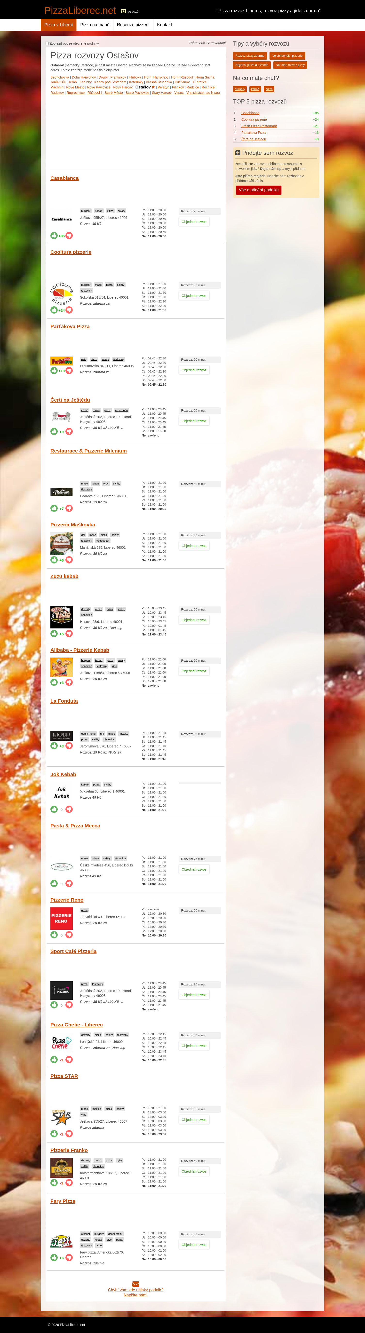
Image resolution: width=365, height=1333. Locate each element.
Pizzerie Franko (69, 1150)
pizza (110, 210)
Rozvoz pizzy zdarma (249, 55)
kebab (98, 210)
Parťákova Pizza (70, 326)
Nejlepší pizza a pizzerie (251, 65)
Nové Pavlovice (99, 87)
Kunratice (200, 82)
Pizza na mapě (94, 24)
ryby (105, 483)
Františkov (119, 77)
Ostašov (145, 87)
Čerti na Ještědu (70, 400)
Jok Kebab (63, 774)
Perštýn (164, 87)
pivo (109, 1239)
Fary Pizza (62, 1201)
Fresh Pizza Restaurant (259, 126)
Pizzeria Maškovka (72, 524)
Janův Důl (57, 82)
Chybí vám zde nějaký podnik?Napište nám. (135, 1290)
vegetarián (121, 410)
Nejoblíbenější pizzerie (287, 55)
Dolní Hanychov (84, 77)
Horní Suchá (205, 77)
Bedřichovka (59, 77)
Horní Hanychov (156, 77)
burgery (85, 210)
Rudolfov (57, 93)
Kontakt (164, 24)
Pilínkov (178, 87)
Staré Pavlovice (137, 93)
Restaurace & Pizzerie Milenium (88, 450)
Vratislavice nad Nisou (203, 93)
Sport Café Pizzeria (73, 951)
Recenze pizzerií (133, 24)
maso (98, 284)
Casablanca (64, 178)
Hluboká (135, 77)
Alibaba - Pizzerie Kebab (79, 650)
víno (114, 666)
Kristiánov (182, 82)
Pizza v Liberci (58, 24)
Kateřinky (136, 82)
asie (83, 359)
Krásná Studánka (159, 82)
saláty (121, 210)
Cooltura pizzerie (70, 252)
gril (83, 534)
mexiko (123, 733)
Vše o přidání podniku (258, 190)
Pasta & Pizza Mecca (75, 825)
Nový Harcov (123, 87)
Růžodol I (94, 93)
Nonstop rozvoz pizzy (290, 65)
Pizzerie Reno (67, 900)
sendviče (86, 614)
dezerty (85, 609)
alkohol (85, 1233)
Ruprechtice (76, 93)
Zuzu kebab (64, 576)
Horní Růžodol (182, 77)
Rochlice (208, 87)
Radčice (193, 87)
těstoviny (86, 290)
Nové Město (75, 87)
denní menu (88, 733)
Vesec (179, 93)
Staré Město (113, 93)
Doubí (104, 77)
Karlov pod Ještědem (110, 82)
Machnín (56, 87)
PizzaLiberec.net (80, 10)
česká (84, 410)
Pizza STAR (64, 1076)
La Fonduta (64, 701)
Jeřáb (73, 82)
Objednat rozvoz (194, 222)
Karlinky (85, 82)
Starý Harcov (162, 93)
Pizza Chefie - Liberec (76, 1024)
